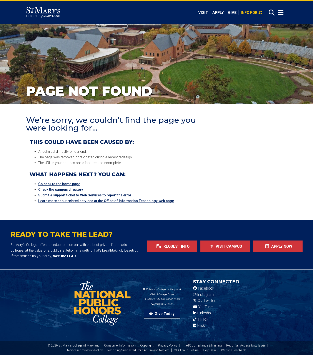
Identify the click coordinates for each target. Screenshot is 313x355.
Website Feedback (233, 350)
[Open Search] (270, 13)
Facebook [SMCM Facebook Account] (203, 288)
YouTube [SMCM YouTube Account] (203, 307)
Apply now (278, 246)
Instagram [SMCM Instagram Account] (203, 294)
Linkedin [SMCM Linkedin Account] (202, 313)
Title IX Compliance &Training (202, 345)
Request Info (172, 246)
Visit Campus (225, 246)
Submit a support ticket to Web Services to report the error (84, 195)
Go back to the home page (59, 184)
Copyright (146, 345)
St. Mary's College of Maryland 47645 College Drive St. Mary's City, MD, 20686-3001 (162, 294)
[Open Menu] (280, 12)
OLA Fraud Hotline (186, 350)
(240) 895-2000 (162, 304)
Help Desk (209, 350)
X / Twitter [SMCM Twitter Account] (204, 301)
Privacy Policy (167, 345)
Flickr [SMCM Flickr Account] (199, 325)
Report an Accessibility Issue (245, 345)
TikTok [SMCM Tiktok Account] (200, 319)
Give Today (162, 313)
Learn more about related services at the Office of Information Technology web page (106, 201)
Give (232, 12)
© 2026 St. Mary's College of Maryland (74, 345)
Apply (218, 12)
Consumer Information (120, 345)
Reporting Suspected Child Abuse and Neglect (138, 350)
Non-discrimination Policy (85, 350)
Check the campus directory (60, 189)
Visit (203, 12)
